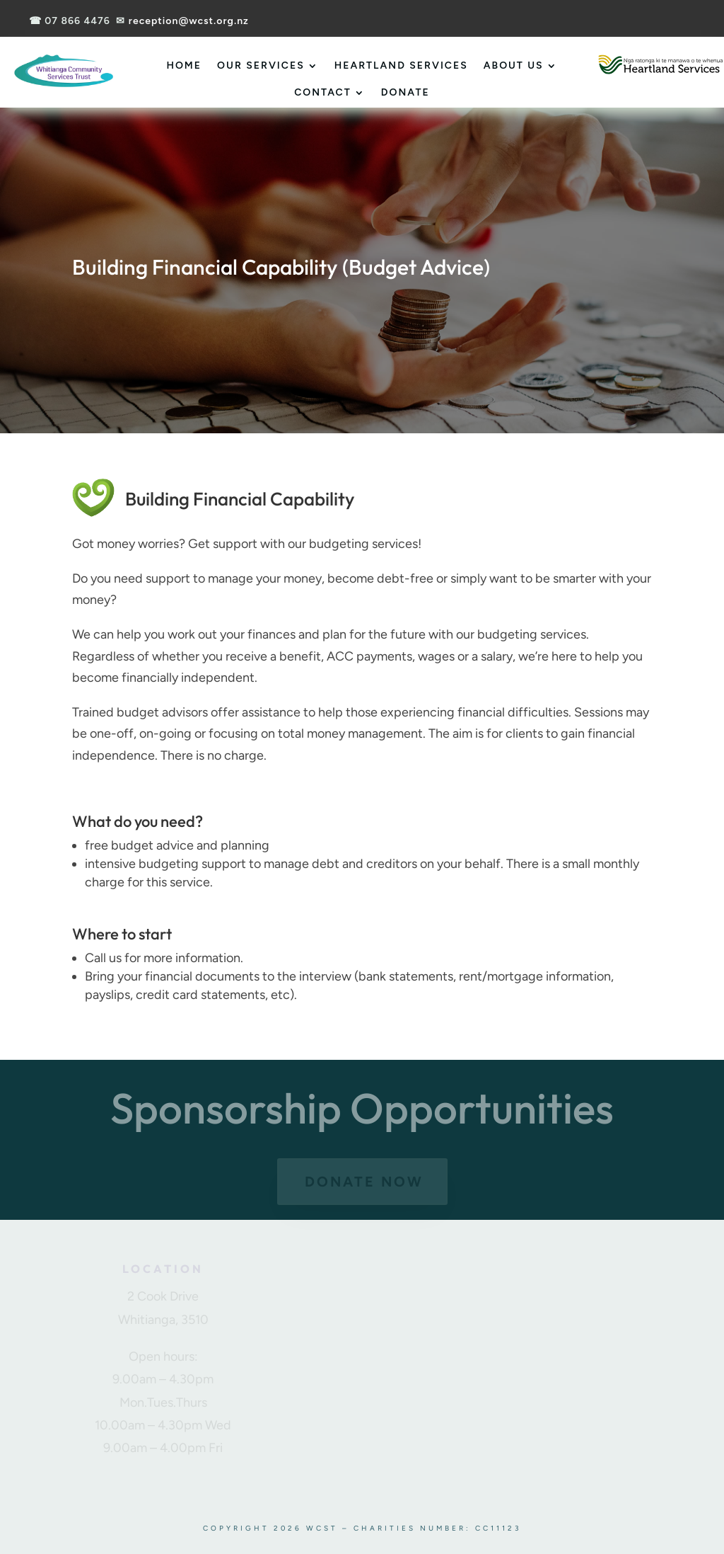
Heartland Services (401, 65)
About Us (514, 65)
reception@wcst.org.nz (189, 21)
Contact (322, 92)
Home (184, 65)
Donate (405, 92)
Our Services (261, 65)
